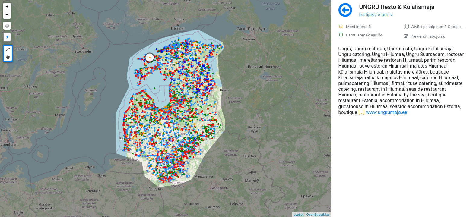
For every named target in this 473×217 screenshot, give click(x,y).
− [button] (7, 14)
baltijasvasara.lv (376, 14)
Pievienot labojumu (424, 36)
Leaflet (298, 214)
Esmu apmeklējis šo (360, 35)
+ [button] (7, 7)
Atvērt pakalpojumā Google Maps (438, 26)
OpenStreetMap (318, 214)
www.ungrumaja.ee (386, 112)
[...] (361, 112)
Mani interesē (354, 26)
